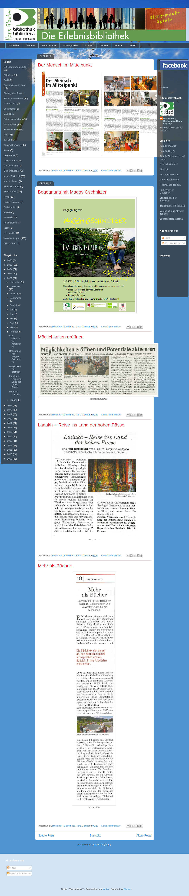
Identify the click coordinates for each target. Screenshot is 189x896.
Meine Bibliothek (12, 176)
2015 (10, 432)
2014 (10, 436)
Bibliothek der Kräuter (15, 85)
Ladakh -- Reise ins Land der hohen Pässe (81, 425)
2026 (10, 260)
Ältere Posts (143, 835)
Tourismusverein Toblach (172, 206)
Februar (14, 331)
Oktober (14, 293)
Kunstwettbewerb (12, 145)
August (14, 305)
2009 (10, 458)
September (15, 298)
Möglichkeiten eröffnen (61, 337)
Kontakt (89, 45)
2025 (10, 265)
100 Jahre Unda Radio (15, 67)
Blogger (127, 889)
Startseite (14, 45)
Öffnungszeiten (70, 45)
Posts (166, 238)
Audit (6, 80)
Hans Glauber (49, 45)
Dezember (15, 282)
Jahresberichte (11, 129)
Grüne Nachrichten (13, 119)
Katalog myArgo (168, 146)
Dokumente (9, 108)
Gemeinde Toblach (169, 179)
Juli (12, 309)
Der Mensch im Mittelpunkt (65, 65)
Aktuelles (8, 75)
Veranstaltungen (12, 238)
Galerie (7, 114)
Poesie (7, 212)
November (15, 286)
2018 (10, 418)
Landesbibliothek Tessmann (168, 199)
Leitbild (132, 45)
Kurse (7, 150)
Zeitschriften (10, 243)
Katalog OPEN (167, 151)
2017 (10, 423)
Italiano (164, 87)
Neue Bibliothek (12, 186)
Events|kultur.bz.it (169, 164)
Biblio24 (164, 169)
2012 (10, 445)
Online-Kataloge (12, 202)
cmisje (106, 889)
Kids (6, 134)
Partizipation (10, 207)
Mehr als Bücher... (56, 565)
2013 (10, 441)
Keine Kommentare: (111, 170)
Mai (12, 318)
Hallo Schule (10, 124)
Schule (118, 45)
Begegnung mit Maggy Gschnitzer (72, 192)
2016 (10, 427)
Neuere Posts (46, 835)
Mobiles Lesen (11, 181)
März (13, 327)
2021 (10, 405)
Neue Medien (10, 191)
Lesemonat (9, 155)
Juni (12, 314)
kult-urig (8, 139)
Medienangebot (11, 171)
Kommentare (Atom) (100, 844)
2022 (10, 278)
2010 (10, 454)
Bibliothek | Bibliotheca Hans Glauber (172, 121)
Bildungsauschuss (13, 93)
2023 (10, 273)
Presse (7, 217)
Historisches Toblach (170, 185)
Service (104, 45)
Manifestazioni (11, 165)
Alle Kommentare (172, 243)
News (6, 196)
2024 (10, 269)
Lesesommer (10, 160)
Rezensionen (10, 222)
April (12, 323)
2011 (10, 450)
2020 (10, 410)
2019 (10, 414)
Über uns (30, 45)
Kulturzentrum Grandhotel (167, 191)
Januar (13, 400)
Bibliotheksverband (169, 174)
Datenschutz (10, 103)
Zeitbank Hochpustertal (171, 219)
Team (6, 227)
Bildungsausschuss (13, 98)
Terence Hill (10, 233)
